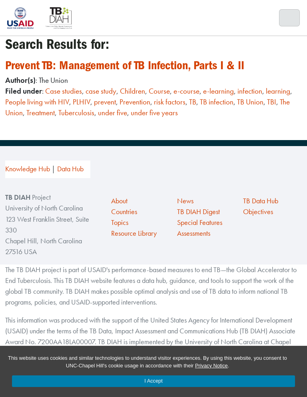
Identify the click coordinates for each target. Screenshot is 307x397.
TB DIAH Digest (198, 211)
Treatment (40, 113)
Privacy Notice (211, 366)
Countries (124, 211)
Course (159, 91)
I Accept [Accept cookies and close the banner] (153, 381)
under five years (154, 113)
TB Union (250, 102)
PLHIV (81, 102)
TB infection (216, 102)
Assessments (193, 233)
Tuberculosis (76, 113)
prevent (105, 102)
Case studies (63, 91)
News (185, 200)
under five (112, 113)
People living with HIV (37, 102)
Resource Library (134, 233)
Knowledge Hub (27, 168)
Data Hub (70, 168)
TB (192, 102)
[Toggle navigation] (289, 18)
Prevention (135, 102)
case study (101, 91)
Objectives (258, 211)
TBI (271, 102)
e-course (186, 91)
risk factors (169, 102)
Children (132, 91)
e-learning (218, 91)
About (119, 200)
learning (278, 91)
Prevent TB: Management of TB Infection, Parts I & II (124, 65)
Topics (119, 222)
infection (249, 91)
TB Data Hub (260, 200)
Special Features (199, 222)
